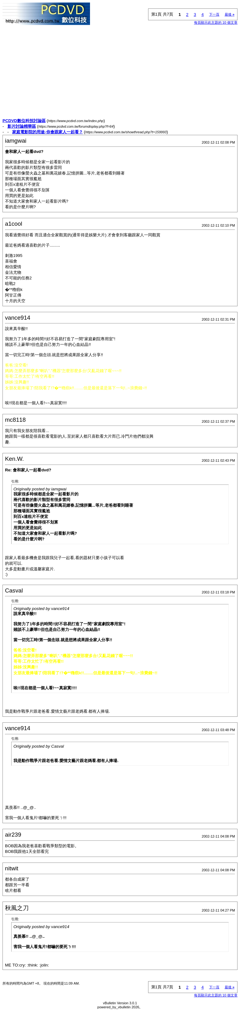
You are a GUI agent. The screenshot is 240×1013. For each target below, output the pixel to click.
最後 (229, 14)
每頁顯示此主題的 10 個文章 (216, 22)
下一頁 (214, 14)
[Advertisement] (120, 74)
